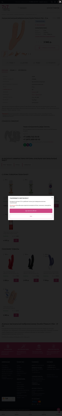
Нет (31, 216)
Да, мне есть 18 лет (31, 210)
